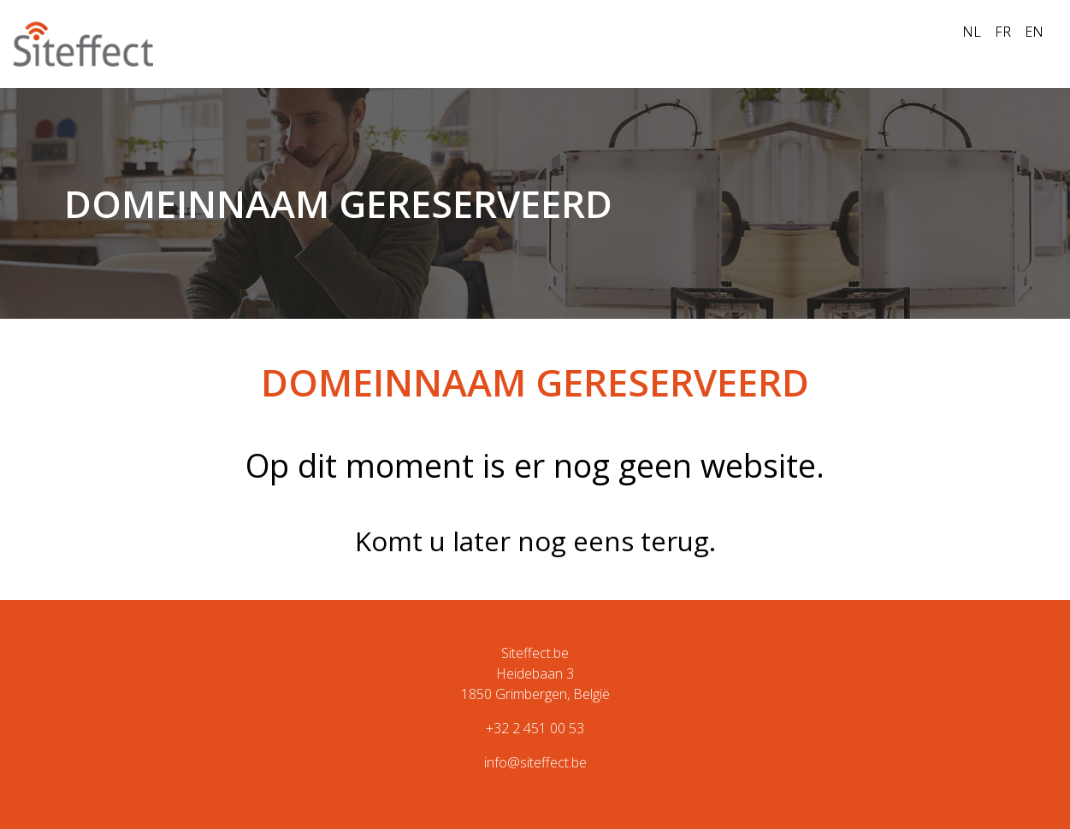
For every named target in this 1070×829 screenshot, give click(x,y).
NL (971, 31)
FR (1003, 31)
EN (1034, 31)
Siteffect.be (535, 653)
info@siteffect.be (535, 762)
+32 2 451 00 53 (535, 728)
